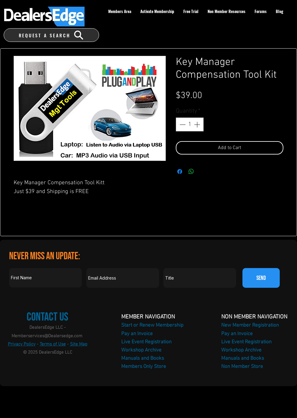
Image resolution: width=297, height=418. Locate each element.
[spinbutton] (189, 124)
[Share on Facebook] (179, 171)
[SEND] (261, 278)
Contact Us (47, 317)
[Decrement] (182, 124)
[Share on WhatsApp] (191, 171)
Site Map (78, 344)
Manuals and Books (142, 358)
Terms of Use (53, 344)
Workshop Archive (141, 350)
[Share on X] (202, 171)
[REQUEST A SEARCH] (51, 35)
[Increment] (197, 124)
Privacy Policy (21, 344)
